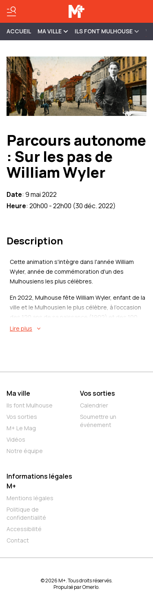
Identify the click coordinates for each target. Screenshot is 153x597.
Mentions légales (30, 498)
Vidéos (16, 439)
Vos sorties (22, 417)
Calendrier (94, 405)
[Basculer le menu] (11, 11)
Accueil (19, 31)
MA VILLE (53, 31)
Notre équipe (25, 451)
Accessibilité (24, 529)
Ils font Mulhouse (30, 405)
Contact (18, 540)
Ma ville (18, 393)
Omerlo (90, 587)
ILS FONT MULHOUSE (107, 31)
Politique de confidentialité (26, 513)
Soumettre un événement (98, 421)
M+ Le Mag (21, 428)
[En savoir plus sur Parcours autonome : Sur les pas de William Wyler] (78, 329)
